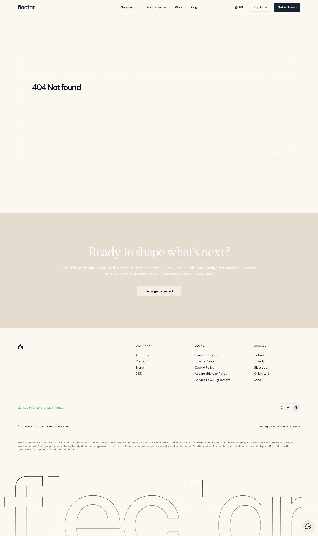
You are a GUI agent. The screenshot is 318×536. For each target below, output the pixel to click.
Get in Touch (287, 7)
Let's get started (159, 291)
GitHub (259, 355)
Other (258, 380)
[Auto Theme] (296, 407)
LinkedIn (259, 361)
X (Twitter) (261, 374)
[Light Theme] (281, 408)
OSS (139, 374)
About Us (142, 355)
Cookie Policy (204, 367)
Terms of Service (207, 355)
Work (178, 7)
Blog (194, 7)
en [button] (238, 7)
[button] (129, 7)
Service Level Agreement (213, 380)
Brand (140, 367)
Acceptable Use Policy (211, 374)
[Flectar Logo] (26, 7)
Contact (142, 361)
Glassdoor (261, 367)
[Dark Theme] (289, 408)
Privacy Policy (205, 361)
